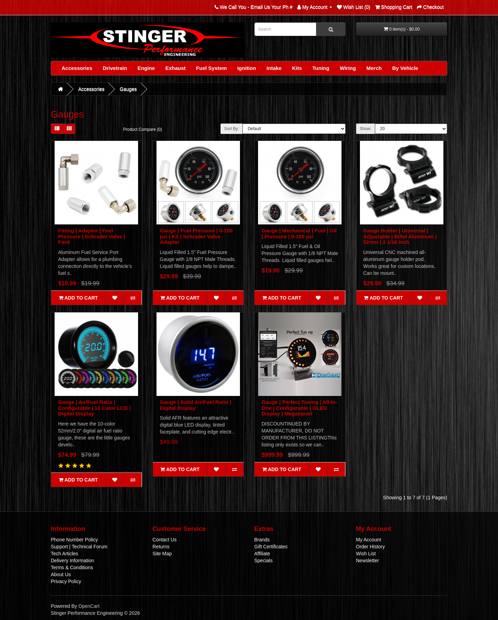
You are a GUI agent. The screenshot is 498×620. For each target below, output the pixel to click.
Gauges (128, 89)
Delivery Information (72, 560)
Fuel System (211, 68)
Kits (297, 68)
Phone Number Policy (74, 539)
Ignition (246, 68)
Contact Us (165, 539)
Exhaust (175, 68)
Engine (146, 68)
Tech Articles (64, 553)
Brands (262, 539)
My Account (368, 539)
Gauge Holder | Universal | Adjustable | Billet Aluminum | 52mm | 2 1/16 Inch (400, 236)
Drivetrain (115, 68)
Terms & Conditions (72, 567)
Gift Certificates (271, 546)
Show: (365, 128)
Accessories (77, 68)
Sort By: (231, 128)
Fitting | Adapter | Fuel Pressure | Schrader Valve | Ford (91, 236)
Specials (263, 560)
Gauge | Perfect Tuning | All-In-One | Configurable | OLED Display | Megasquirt (299, 407)
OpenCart (88, 606)
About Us (61, 574)
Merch (373, 68)
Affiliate (262, 553)
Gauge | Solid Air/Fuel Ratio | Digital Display (195, 405)
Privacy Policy (66, 581)
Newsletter (367, 560)
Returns (161, 546)
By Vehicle (405, 68)
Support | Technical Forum (79, 546)
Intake (273, 68)
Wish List (366, 553)
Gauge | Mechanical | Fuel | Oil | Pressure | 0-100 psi (299, 233)
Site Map (162, 553)
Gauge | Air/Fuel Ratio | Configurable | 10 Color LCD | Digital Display (94, 407)
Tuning (320, 68)
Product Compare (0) (142, 129)
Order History (370, 546)
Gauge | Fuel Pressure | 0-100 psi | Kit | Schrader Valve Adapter (196, 236)
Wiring (348, 68)
